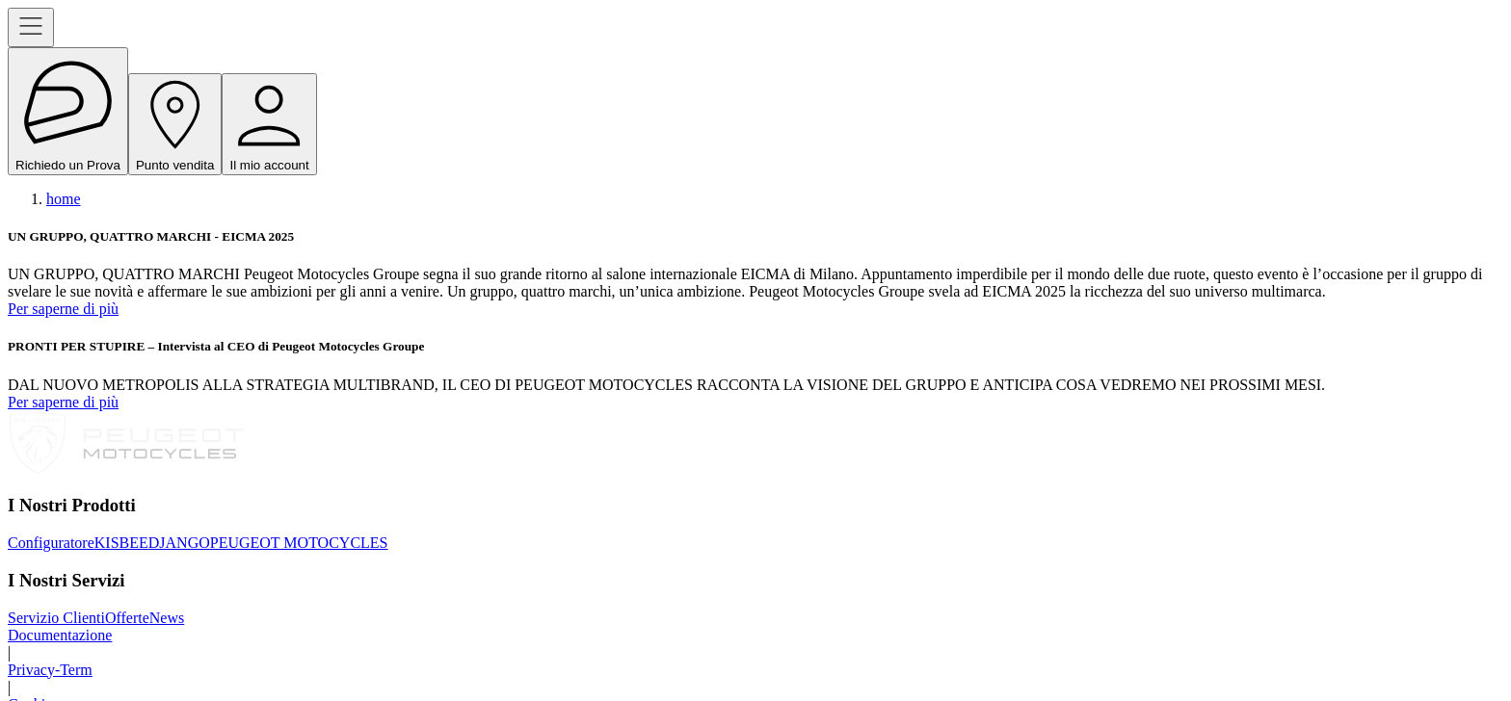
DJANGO (179, 542)
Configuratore (51, 542)
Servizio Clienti (56, 618)
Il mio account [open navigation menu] (268, 124)
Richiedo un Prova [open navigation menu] (67, 111)
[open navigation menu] (31, 27)
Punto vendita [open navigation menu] (175, 124)
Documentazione (60, 635)
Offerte (127, 618)
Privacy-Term (50, 670)
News (166, 618)
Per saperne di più (63, 308)
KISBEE (121, 542)
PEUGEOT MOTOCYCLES (299, 542)
